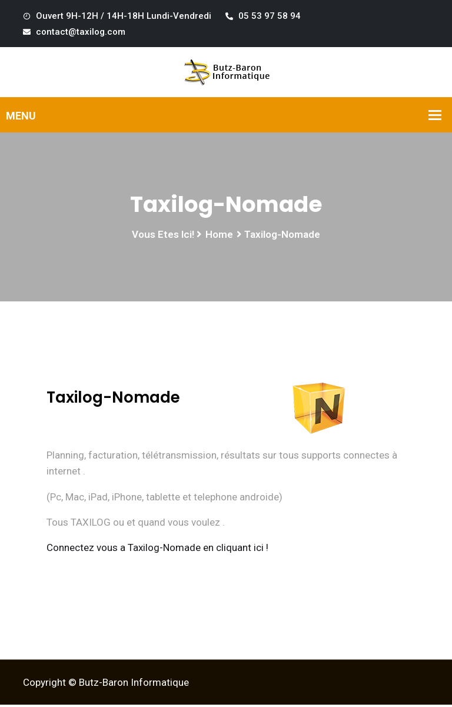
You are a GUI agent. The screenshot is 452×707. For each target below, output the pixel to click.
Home (219, 236)
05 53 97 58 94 (263, 16)
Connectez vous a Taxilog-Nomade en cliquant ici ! (157, 549)
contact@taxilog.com (74, 31)
